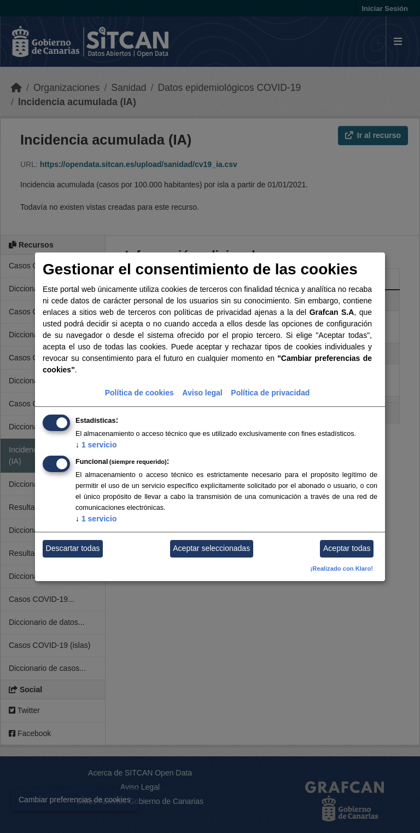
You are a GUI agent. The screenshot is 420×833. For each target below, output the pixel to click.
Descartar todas (73, 548)
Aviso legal (202, 392)
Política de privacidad (270, 392)
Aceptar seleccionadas (211, 548)
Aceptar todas (346, 548)
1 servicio (96, 444)
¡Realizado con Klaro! (342, 568)
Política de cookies (139, 392)
